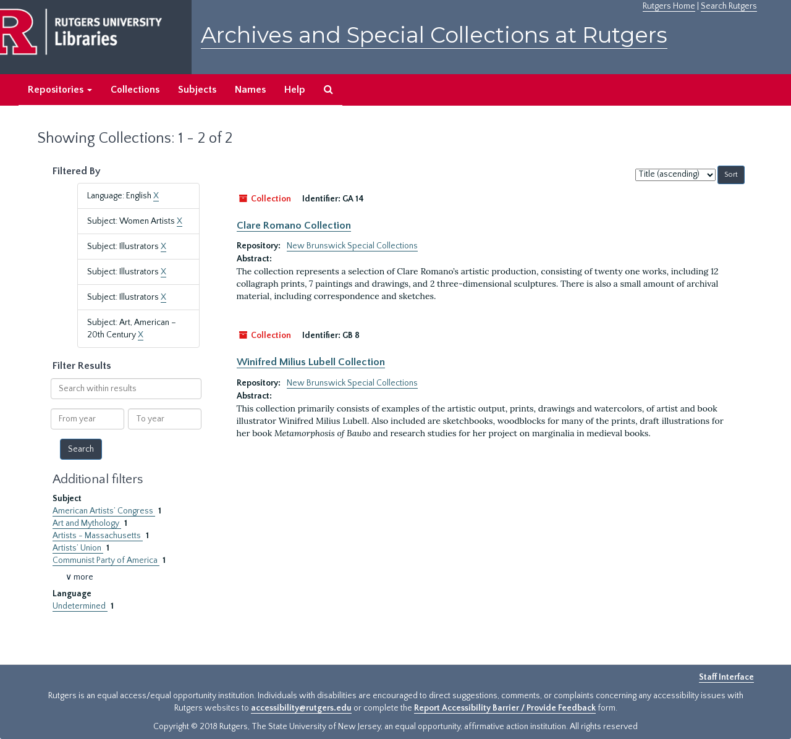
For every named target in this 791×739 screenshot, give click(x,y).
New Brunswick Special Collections (352, 246)
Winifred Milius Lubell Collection (311, 362)
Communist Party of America (106, 560)
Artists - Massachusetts (98, 536)
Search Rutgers (729, 6)
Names (250, 89)
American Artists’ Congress (104, 511)
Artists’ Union (78, 548)
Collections (135, 89)
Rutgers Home (669, 6)
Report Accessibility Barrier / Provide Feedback (505, 708)
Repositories (60, 89)
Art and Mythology (87, 523)
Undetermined (80, 606)
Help (294, 89)
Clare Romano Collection (294, 225)
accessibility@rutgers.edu (301, 708)
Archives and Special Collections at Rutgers (434, 35)
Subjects (197, 89)
